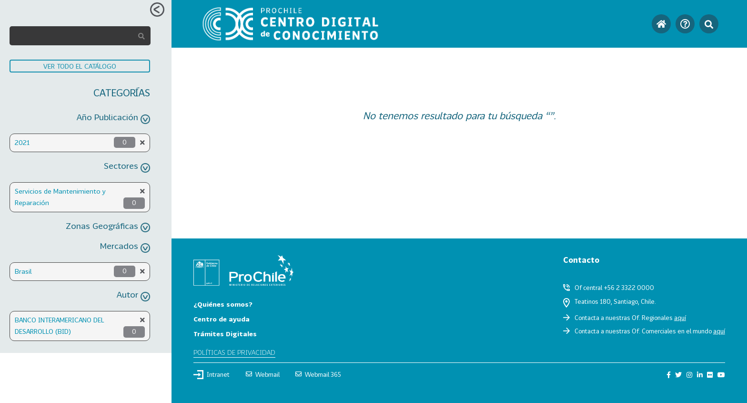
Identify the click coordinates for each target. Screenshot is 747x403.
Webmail (263, 374)
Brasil (23, 271)
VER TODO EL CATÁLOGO (79, 66)
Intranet (211, 374)
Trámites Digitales (225, 334)
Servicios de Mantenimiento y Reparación (60, 197)
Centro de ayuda (221, 319)
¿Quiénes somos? (222, 304)
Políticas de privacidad (234, 352)
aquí (680, 317)
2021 (22, 142)
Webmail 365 (318, 374)
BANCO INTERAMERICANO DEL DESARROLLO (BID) (59, 325)
